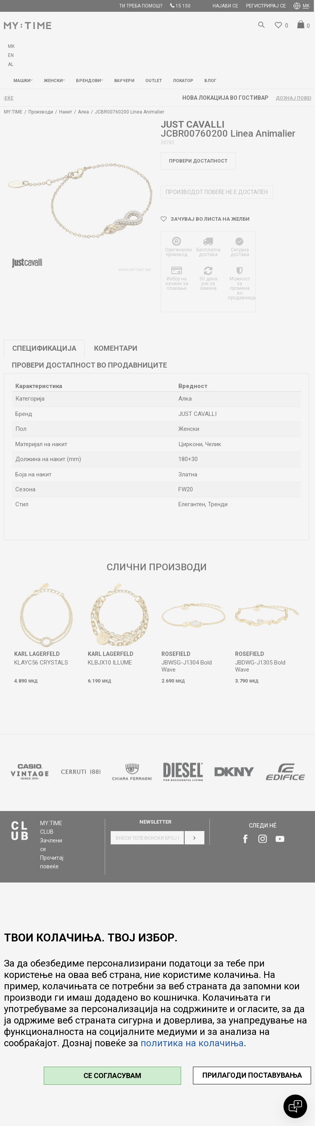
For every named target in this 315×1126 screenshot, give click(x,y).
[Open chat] (295, 1106)
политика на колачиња (192, 1043)
